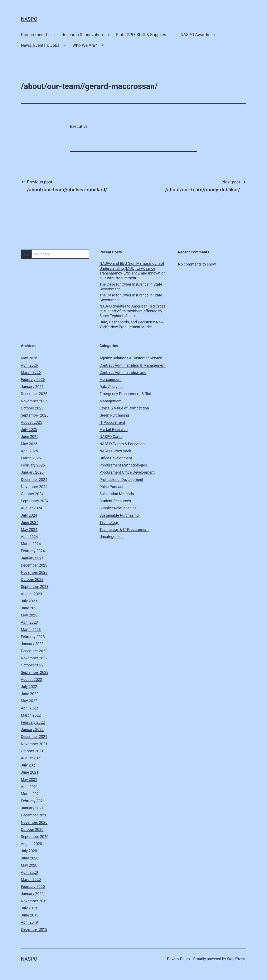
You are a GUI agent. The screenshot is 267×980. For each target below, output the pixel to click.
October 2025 (32, 408)
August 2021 (31, 758)
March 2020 (31, 879)
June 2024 (29, 522)
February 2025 (33, 465)
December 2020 (34, 815)
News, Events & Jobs (40, 45)
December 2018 (34, 929)
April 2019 (29, 922)
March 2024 (31, 543)
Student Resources (115, 501)
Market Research (113, 429)
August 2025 (31, 422)
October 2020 (32, 829)
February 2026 (33, 379)
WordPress (236, 959)
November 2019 (34, 901)
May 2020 (29, 865)
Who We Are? (84, 45)
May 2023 (29, 615)
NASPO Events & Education (122, 444)
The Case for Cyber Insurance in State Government (130, 286)
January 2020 (32, 893)
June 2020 (29, 858)
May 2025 (29, 444)
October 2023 (32, 579)
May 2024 (29, 529)
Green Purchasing (114, 415)
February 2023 (33, 636)
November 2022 (34, 658)
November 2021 (34, 744)
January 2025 (32, 472)
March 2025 (31, 458)
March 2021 (31, 794)
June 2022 (29, 693)
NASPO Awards (194, 34)
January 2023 (32, 644)
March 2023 (31, 629)
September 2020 (34, 836)
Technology (109, 522)
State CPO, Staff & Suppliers (142, 34)
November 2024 (34, 486)
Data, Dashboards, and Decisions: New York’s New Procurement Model (131, 324)
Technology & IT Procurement (124, 529)
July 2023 (29, 601)
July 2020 (29, 851)
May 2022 (29, 701)
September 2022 (34, 672)
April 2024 (29, 536)
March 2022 (31, 715)
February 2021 (33, 801)
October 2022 (32, 665)
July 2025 (29, 429)
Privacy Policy (178, 959)
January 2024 (32, 558)
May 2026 (29, 358)
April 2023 (29, 622)
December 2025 (34, 393)
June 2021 (29, 772)
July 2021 (29, 765)
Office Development (115, 458)
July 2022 (29, 686)
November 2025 (34, 401)
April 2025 (29, 451)
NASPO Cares (110, 436)
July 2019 (29, 908)
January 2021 (32, 808)
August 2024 (31, 508)
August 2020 (31, 843)
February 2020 (33, 886)
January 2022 (32, 729)
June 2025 (29, 436)
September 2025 (34, 415)
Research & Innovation (82, 34)
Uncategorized (111, 536)
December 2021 (34, 736)
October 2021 (32, 751)
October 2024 (32, 494)
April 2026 (29, 365)
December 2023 (34, 565)
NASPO (29, 19)
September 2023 (34, 586)
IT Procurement (112, 422)
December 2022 (34, 651)
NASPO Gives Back (115, 451)
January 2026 (32, 386)
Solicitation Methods (116, 494)
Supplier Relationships (118, 508)
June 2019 (29, 915)
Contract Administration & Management (132, 365)
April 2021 (29, 786)
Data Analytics (111, 386)
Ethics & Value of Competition (124, 408)
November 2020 (34, 822)
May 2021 (29, 779)
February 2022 (33, 722)
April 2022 (29, 708)
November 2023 (34, 572)
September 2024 (34, 501)
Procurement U (35, 34)
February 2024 (33, 551)
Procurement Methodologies (123, 465)
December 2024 (34, 479)
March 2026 (31, 372)
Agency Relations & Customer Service (130, 358)
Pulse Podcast (111, 486)
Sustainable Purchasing (119, 515)
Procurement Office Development (127, 472)
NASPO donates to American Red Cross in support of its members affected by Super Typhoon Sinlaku (132, 311)
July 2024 (29, 515)
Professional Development (121, 479)
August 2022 (31, 679)
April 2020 (29, 872)
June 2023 (29, 608)
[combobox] (55, 254)
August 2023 (31, 594)
